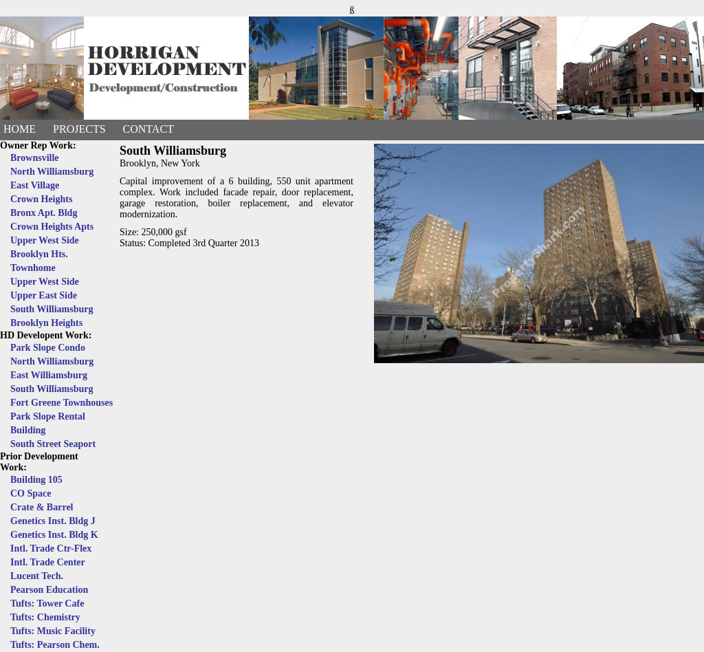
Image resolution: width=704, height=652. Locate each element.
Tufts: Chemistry (45, 617)
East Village (34, 185)
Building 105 (36, 480)
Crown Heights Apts (52, 226)
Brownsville (34, 158)
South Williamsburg (51, 309)
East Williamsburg (48, 375)
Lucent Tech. (36, 576)
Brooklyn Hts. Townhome (39, 261)
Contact (148, 129)
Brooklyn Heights (46, 323)
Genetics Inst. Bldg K (54, 535)
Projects (79, 129)
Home (19, 129)
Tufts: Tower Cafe (47, 603)
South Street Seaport (53, 444)
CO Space (31, 493)
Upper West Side (44, 240)
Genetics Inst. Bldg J (53, 521)
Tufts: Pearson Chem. (55, 645)
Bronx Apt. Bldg (43, 213)
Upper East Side (43, 295)
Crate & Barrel (41, 507)
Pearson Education (49, 590)
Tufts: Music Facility (53, 631)
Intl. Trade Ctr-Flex (50, 548)
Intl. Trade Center (47, 562)
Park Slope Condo (47, 348)
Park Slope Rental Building (47, 423)
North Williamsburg (52, 171)
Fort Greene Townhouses (61, 403)
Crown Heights (41, 199)
